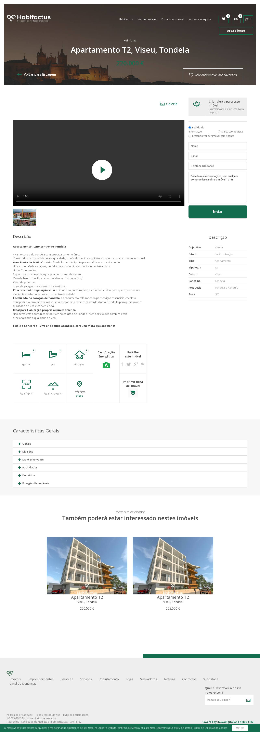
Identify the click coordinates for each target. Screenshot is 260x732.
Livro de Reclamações (75, 715)
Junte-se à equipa (199, 19)
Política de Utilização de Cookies (210, 728)
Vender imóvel (147, 19)
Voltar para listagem (36, 74)
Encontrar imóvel (172, 19)
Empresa (67, 679)
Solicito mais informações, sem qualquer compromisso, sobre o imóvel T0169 (217, 187)
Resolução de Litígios (48, 715)
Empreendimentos (41, 679)
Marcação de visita (232, 131)
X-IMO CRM (247, 722)
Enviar (218, 211)
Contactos (189, 679)
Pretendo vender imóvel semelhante (213, 136)
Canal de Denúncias (23, 683)
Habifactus (126, 19)
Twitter (128, 364)
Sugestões (210, 679)
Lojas (129, 679)
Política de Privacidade (19, 715)
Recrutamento (109, 679)
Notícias (169, 679)
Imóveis (15, 679)
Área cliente (236, 31)
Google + (136, 364)
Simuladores (148, 679)
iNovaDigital (225, 722)
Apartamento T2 (87, 597)
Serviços (86, 679)
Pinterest (142, 364)
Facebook (122, 364)
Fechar (240, 728)
